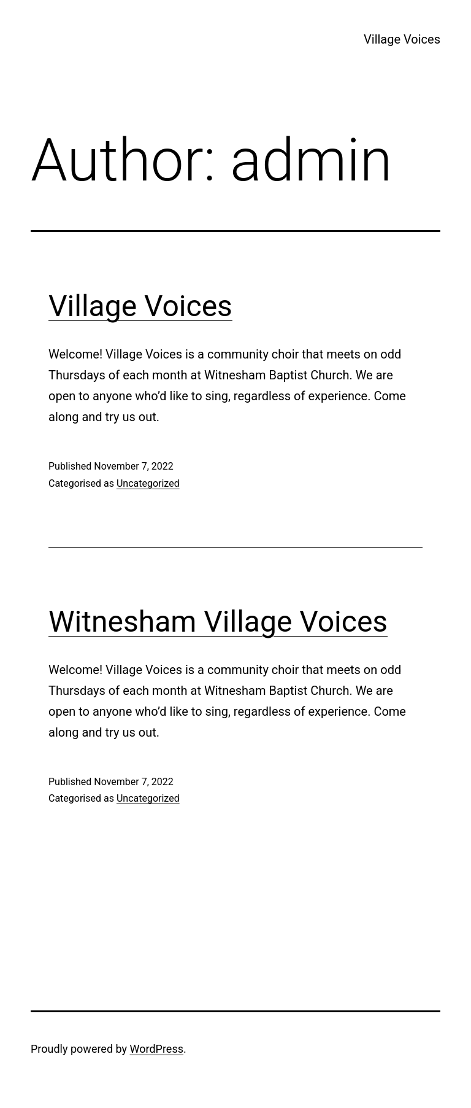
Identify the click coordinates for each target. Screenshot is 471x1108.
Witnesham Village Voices (218, 621)
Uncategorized (148, 483)
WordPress (156, 1048)
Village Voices (402, 39)
